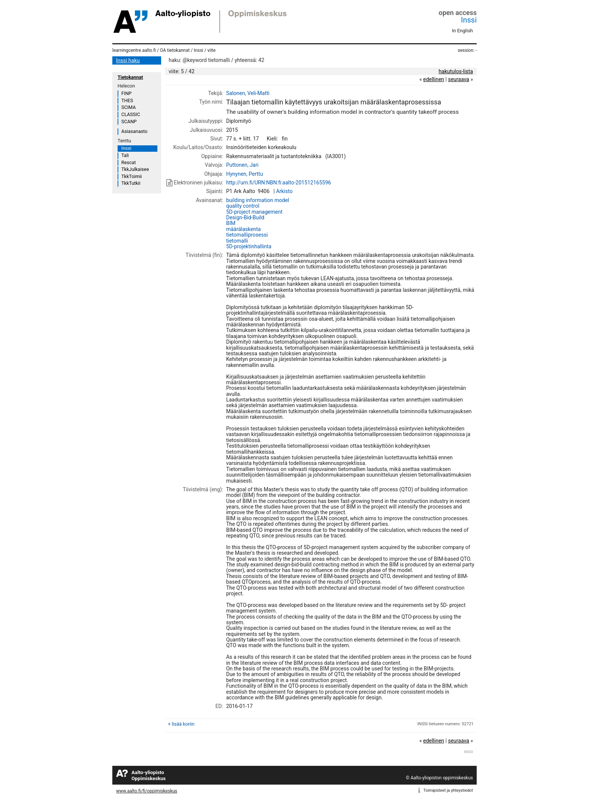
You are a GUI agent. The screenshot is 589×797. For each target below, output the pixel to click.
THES (127, 100)
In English (462, 30)
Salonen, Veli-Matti (248, 93)
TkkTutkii (130, 183)
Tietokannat (130, 77)
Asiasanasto (134, 131)
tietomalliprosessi (247, 235)
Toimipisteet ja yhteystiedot (448, 790)
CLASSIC (130, 114)
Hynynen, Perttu (244, 174)
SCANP (129, 121)
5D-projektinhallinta (248, 246)
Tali (125, 155)
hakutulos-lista (456, 71)
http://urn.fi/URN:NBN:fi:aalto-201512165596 (278, 183)
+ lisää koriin (181, 724)
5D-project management (254, 212)
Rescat (128, 162)
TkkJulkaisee (135, 169)
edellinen (433, 79)
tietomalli (237, 241)
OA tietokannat (175, 50)
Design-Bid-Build (245, 217)
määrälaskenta (243, 229)
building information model (257, 200)
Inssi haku (128, 60)
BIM (231, 223)
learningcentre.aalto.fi (134, 50)
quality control (242, 206)
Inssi (469, 19)
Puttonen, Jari (242, 165)
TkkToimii (131, 176)
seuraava (458, 79)
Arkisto (284, 191)
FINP (126, 93)
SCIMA (128, 107)
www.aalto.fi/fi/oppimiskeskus (146, 791)
